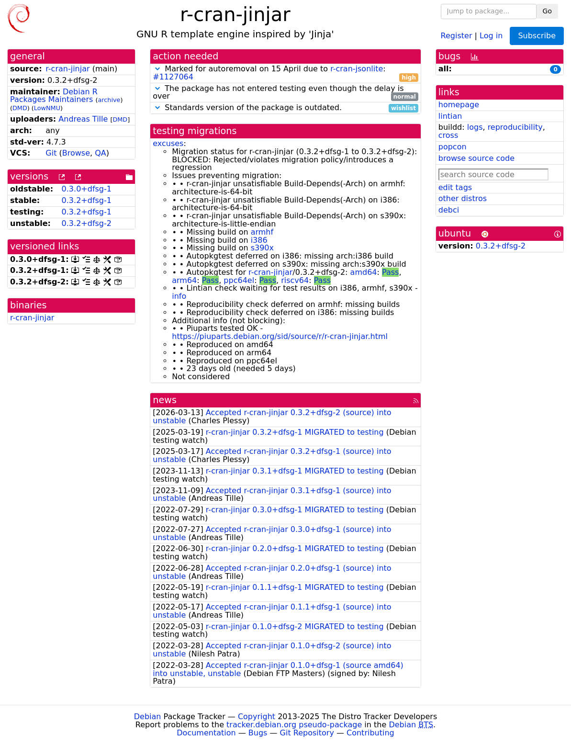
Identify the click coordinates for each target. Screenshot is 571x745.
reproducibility (515, 127)
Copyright (256, 716)
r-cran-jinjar (67, 68)
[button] (157, 68)
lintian (450, 116)
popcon (452, 146)
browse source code (476, 158)
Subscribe (537, 35)
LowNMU (47, 108)
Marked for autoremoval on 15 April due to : (285, 73)
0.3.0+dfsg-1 (87, 188)
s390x (262, 247)
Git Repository (307, 732)
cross (448, 135)
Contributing (370, 732)
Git (50, 153)
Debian (147, 716)
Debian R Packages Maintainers (54, 95)
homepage (458, 104)
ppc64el (239, 280)
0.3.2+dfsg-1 (87, 200)
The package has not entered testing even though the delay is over (285, 93)
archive (109, 99)
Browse (76, 153)
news (165, 400)
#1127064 (173, 76)
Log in (491, 35)
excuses (168, 143)
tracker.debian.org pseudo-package (294, 724)
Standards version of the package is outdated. (285, 108)
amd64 (363, 272)
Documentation (206, 732)
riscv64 (295, 280)
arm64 (184, 280)
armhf (262, 232)
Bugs (258, 732)
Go (547, 11)
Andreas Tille (83, 119)
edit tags (455, 187)
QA (100, 153)
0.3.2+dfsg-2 (87, 223)
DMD (19, 108)
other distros (462, 198)
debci (448, 209)
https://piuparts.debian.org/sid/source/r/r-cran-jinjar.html (280, 336)
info (179, 296)
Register (456, 35)
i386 (259, 240)
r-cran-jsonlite (356, 68)
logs (475, 127)
